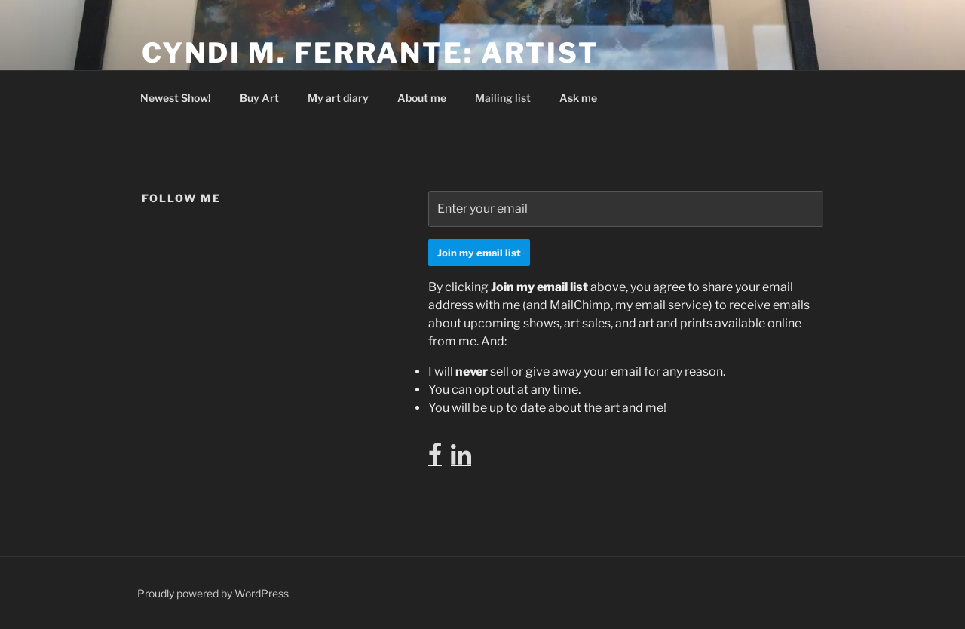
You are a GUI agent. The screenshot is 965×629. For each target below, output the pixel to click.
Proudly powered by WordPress (213, 593)
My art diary (338, 97)
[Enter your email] (625, 209)
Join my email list (479, 253)
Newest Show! (175, 97)
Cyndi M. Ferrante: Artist (370, 52)
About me (421, 97)
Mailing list (503, 97)
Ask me (578, 97)
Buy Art (259, 97)
